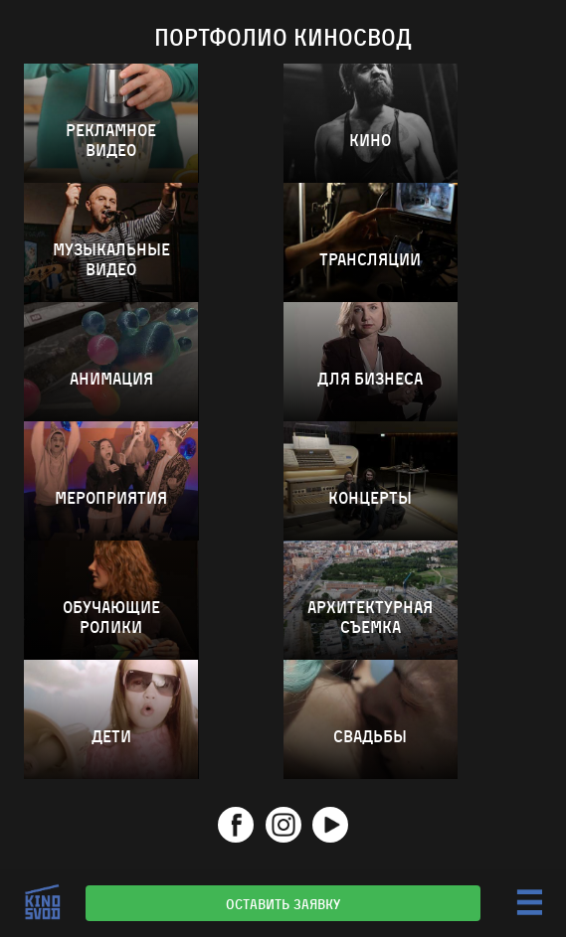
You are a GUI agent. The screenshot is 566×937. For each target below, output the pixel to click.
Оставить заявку (283, 903)
